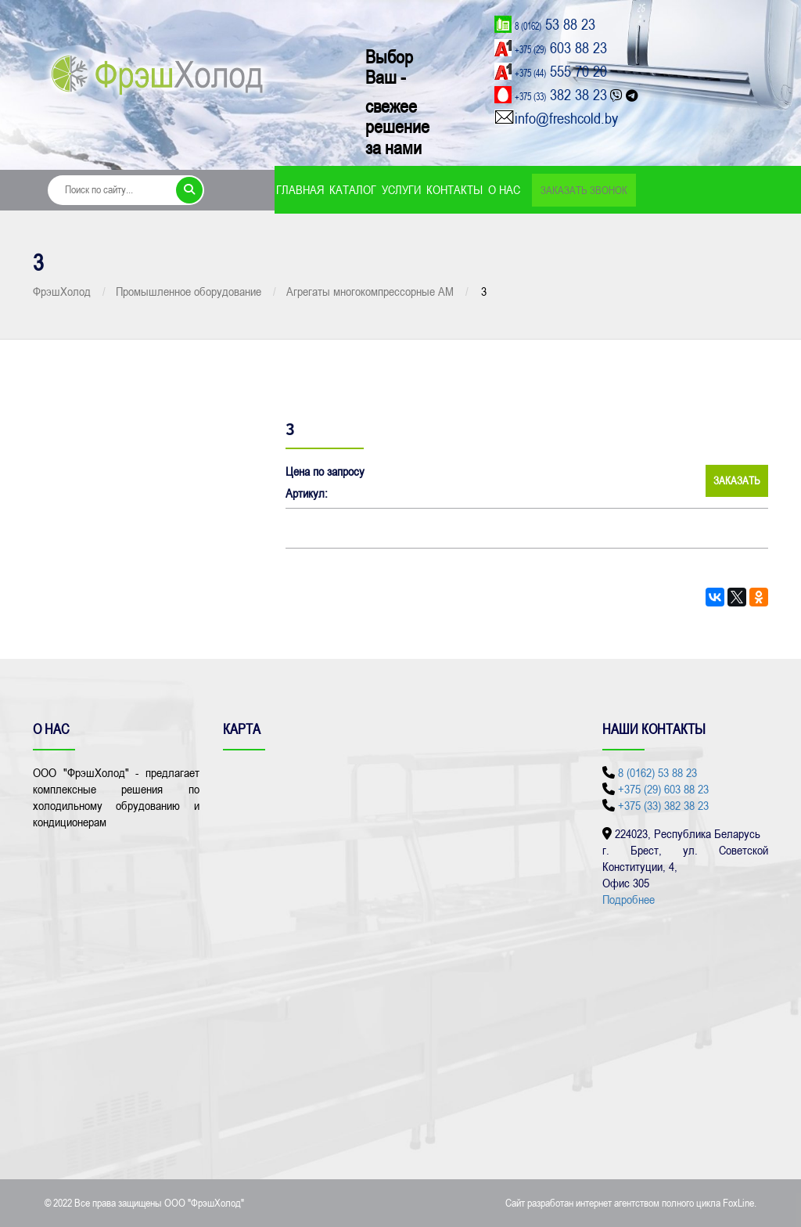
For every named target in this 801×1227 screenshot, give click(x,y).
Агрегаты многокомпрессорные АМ (370, 291)
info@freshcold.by (566, 118)
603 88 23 (561, 47)
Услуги (401, 189)
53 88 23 (555, 24)
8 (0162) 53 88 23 (657, 772)
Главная (300, 189)
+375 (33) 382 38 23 (663, 805)
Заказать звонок (584, 190)
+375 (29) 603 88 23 (663, 789)
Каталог (352, 189)
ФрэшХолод (62, 291)
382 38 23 (561, 94)
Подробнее (628, 899)
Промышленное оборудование (188, 291)
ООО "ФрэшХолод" (204, 1202)
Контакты (454, 189)
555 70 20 (561, 71)
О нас (504, 189)
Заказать (736, 480)
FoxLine (738, 1202)
